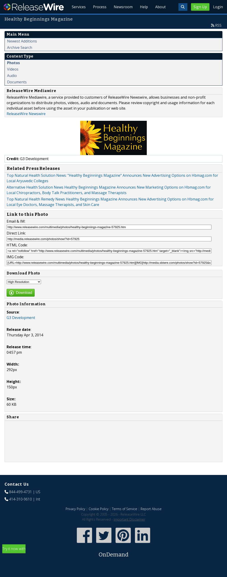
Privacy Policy (75, 509)
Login (218, 6)
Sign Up (200, 6)
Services (79, 6)
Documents (17, 81)
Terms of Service (124, 509)
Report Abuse (151, 509)
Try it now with (113, 552)
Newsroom (123, 6)
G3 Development (21, 317)
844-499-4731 (20, 491)
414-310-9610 (20, 499)
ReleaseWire (33, 6)
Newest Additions (22, 41)
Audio (12, 75)
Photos (13, 62)
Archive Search (19, 47)
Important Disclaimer (129, 519)
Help (144, 6)
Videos (12, 69)
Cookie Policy (98, 509)
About (160, 6)
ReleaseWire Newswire (26, 113)
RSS (218, 25)
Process (99, 6)
